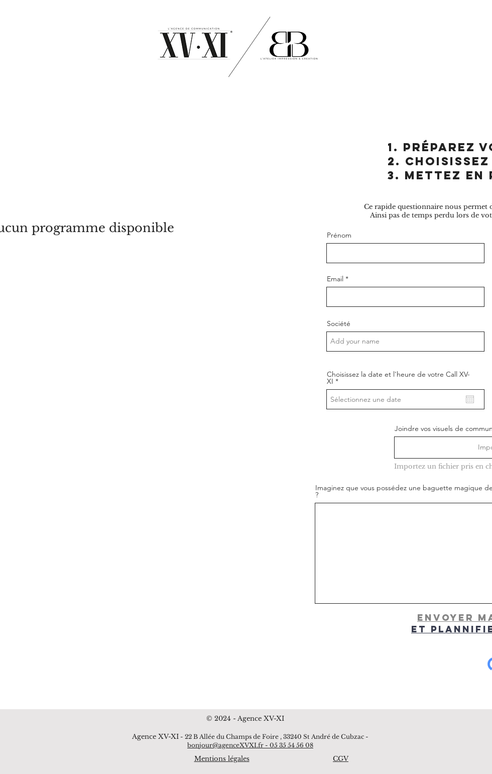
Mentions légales (222, 758)
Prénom (339, 235)
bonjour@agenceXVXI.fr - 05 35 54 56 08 (250, 745)
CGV (340, 758)
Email (335, 278)
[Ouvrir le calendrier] (470, 399)
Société (338, 323)
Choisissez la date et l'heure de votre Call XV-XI (398, 378)
